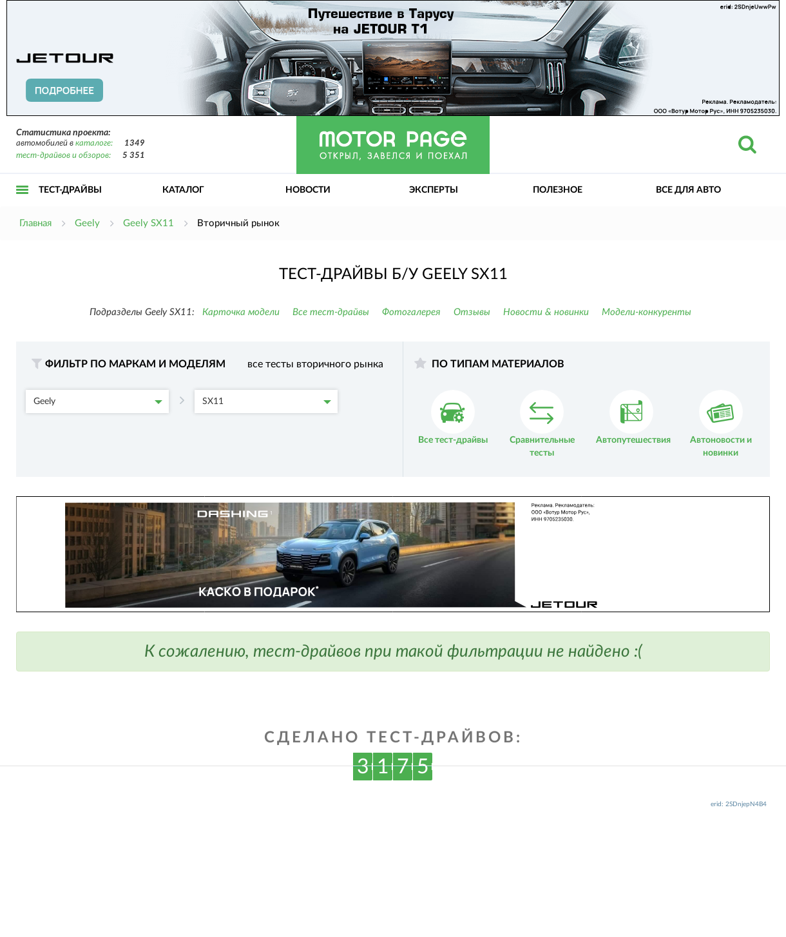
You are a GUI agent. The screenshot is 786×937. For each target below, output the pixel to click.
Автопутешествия (633, 417)
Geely (98, 401)
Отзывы (472, 312)
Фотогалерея (411, 312)
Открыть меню (22, 204)
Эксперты (433, 190)
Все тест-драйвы (330, 312)
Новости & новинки (546, 312)
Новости (308, 190)
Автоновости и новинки (721, 424)
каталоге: (94, 143)
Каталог (183, 190)
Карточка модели (241, 312)
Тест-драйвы (70, 190)
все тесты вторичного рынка (315, 364)
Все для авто (688, 190)
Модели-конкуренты (646, 312)
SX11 (266, 401)
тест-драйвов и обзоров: (63, 155)
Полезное (557, 190)
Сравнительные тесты (542, 424)
